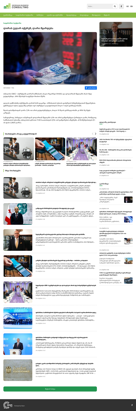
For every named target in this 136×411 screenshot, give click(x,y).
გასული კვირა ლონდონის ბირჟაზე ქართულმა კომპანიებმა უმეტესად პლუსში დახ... (64, 365)
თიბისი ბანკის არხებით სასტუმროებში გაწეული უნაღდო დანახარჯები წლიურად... (17, 164)
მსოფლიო (96, 15)
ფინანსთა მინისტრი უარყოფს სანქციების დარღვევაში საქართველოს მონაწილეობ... (62, 339)
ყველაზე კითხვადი (107, 122)
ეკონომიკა (7, 15)
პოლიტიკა (84, 15)
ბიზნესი (40, 15)
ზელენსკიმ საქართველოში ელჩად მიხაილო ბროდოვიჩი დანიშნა (60, 234)
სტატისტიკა (71, 15)
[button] (95, 134)
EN (131, 6)
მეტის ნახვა (50, 389)
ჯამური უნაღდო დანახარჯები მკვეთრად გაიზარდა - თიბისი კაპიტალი (47, 164)
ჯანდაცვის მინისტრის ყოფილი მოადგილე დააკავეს (55, 208)
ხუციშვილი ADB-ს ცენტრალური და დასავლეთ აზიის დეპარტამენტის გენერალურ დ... (81, 164)
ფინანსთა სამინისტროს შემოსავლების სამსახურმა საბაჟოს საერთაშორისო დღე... (66, 312)
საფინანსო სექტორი (24, 15)
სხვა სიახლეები (13, 170)
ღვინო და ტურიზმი (55, 15)
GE (127, 6)
